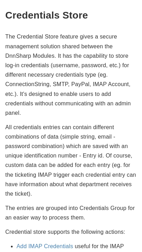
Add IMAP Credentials (45, 246)
